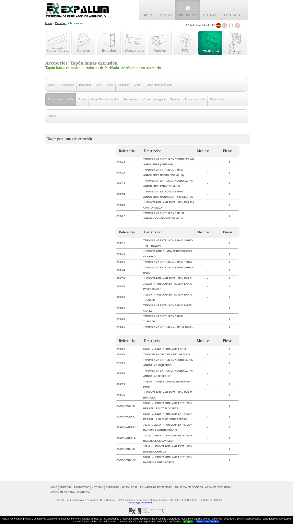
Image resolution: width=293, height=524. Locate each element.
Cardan (52, 116)
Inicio (147, 14)
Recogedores (66, 84)
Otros (235, 43)
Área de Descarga (218, 487)
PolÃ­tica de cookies (188, 487)
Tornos (82, 99)
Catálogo (60, 23)
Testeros (175, 99)
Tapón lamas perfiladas (159, 84)
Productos (188, 14)
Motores (160, 43)
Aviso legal (129, 487)
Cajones (83, 43)
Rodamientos (131, 99)
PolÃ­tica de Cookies (207, 521)
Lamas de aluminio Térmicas (58, 43)
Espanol (218, 25)
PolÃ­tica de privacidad (156, 487)
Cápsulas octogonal (154, 99)
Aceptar (188, 521)
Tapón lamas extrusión (61, 99)
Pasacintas (85, 84)
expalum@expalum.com (140, 502)
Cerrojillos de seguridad (105, 99)
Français (231, 25)
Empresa (165, 14)
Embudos (123, 84)
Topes (51, 84)
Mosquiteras (134, 43)
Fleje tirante (217, 99)
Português (237, 25)
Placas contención (195, 99)
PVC (185, 43)
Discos (109, 84)
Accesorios (210, 43)
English (224, 25)
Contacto (233, 14)
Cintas (137, 84)
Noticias (210, 14)
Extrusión (109, 43)
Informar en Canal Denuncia (70, 492)
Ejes (98, 84)
